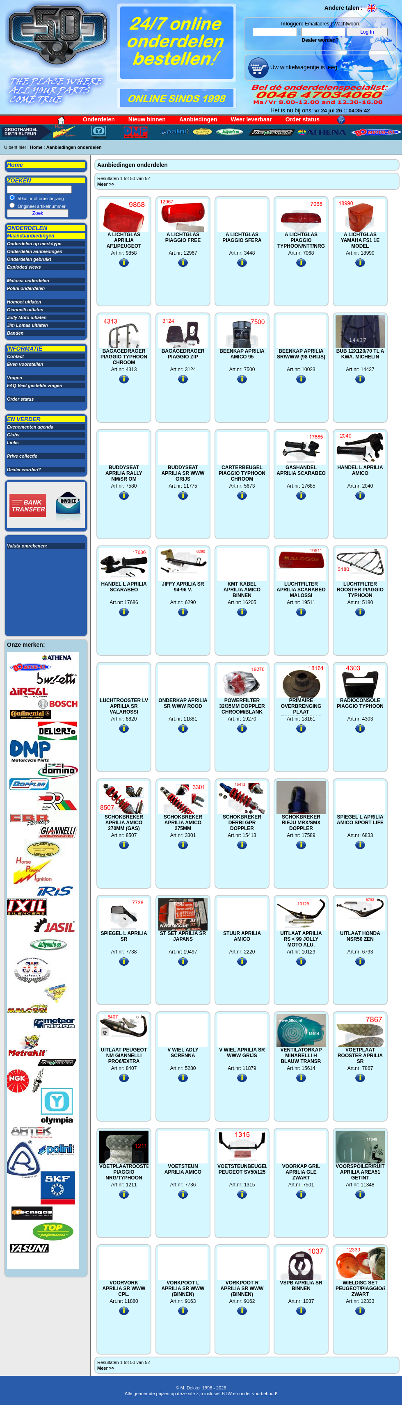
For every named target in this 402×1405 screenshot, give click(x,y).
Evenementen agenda (30, 426)
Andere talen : (350, 8)
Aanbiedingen (198, 119)
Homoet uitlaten (24, 301)
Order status (303, 119)
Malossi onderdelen (28, 280)
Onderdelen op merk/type (34, 243)
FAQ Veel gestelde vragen (34, 385)
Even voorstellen (25, 364)
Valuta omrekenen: (27, 545)
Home (36, 147)
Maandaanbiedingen (30, 236)
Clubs (13, 434)
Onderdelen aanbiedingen (34, 251)
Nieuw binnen (147, 119)
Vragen (14, 377)
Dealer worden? (320, 40)
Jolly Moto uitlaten (27, 317)
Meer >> (106, 184)
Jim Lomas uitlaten (27, 325)
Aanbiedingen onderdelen (74, 147)
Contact (15, 356)
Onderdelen (99, 119)
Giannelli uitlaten (25, 309)
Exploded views (24, 267)
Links (13, 442)
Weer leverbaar (251, 119)
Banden (15, 333)
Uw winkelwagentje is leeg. (304, 67)
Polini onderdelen (26, 288)
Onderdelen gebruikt (29, 259)
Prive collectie (22, 456)
